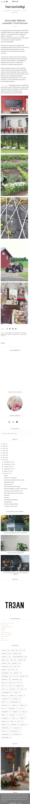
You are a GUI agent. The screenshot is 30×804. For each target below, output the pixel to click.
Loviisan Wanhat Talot (18, 656)
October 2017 (8, 466)
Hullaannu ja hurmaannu (7, 627)
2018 (4, 457)
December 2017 (8, 462)
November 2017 (8, 464)
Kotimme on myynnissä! (10, 477)
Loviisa (12, 650)
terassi (15, 692)
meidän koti (4, 679)
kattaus (3, 715)
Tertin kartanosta (16, 36)
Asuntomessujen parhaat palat (12, 486)
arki (14, 676)
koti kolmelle (5, 718)
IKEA (10, 686)
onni (19, 721)
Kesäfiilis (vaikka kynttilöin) (11, 504)
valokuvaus (4, 656)
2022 (4, 448)
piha (13, 669)
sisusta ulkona (13, 731)
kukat (15, 666)
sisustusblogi (5, 676)
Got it (19, 803)
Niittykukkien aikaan (9, 482)
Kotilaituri (3, 628)
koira (20, 715)
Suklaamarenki (4, 640)
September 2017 (8, 468)
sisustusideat (15, 679)
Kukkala (3, 630)
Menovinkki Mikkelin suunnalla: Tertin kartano (16, 488)
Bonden (3, 702)
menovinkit (4, 334)
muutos (20, 695)
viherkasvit (15, 698)
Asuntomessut (9, 333)
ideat (22, 689)
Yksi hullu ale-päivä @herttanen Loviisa (14, 480)
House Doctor (12, 689)
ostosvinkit (23, 334)
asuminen (4, 663)
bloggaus (15, 711)
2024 (4, 444)
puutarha (16, 673)
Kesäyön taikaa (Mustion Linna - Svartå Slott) (15, 532)
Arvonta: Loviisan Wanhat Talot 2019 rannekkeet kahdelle (15, 573)
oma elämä (16, 334)
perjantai (23, 724)
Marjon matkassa (5, 632)
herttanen (4, 669)
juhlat (3, 682)
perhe (10, 682)
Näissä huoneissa (8, 484)
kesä (11, 660)
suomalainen (5, 734)
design (3, 695)
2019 (4, 455)
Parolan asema (5, 636)
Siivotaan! (6, 497)
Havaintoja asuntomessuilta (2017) (13, 491)
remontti (20, 660)
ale (20, 708)
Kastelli (13, 705)
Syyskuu (15, 792)
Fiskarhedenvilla (14, 702)
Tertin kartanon (5, 85)
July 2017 (6, 473)
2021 (4, 450)
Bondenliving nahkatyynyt (10, 499)
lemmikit (22, 718)
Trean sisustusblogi (15, 7)
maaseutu (17, 333)
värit (18, 682)
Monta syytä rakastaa (6, 634)
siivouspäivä (5, 698)
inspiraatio (14, 663)
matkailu (23, 333)
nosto (3, 689)
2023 (4, 446)
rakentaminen (5, 673)
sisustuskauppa (5, 692)
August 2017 (7, 471)
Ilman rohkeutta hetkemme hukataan (13, 493)
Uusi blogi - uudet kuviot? (10, 506)
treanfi (3, 335)
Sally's (2, 638)
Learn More (12, 803)
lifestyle (3, 721)
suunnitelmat (16, 734)
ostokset (4, 724)
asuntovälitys (5, 711)
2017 (4, 459)
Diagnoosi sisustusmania (7, 623)
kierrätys (12, 715)
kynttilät (11, 695)
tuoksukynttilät (5, 737)
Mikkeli (10, 334)
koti (20, 650)
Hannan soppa (4, 625)
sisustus (4, 650)
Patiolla (6, 475)
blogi (23, 711)
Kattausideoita (8, 502)
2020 (4, 453)
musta (11, 721)
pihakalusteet (5, 728)
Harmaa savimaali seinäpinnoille (15, 552)
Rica (3, 708)
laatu (13, 718)
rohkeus (4, 731)
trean (3, 686)
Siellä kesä (6, 495)
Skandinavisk (11, 708)
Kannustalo (4, 705)
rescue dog (15, 728)
